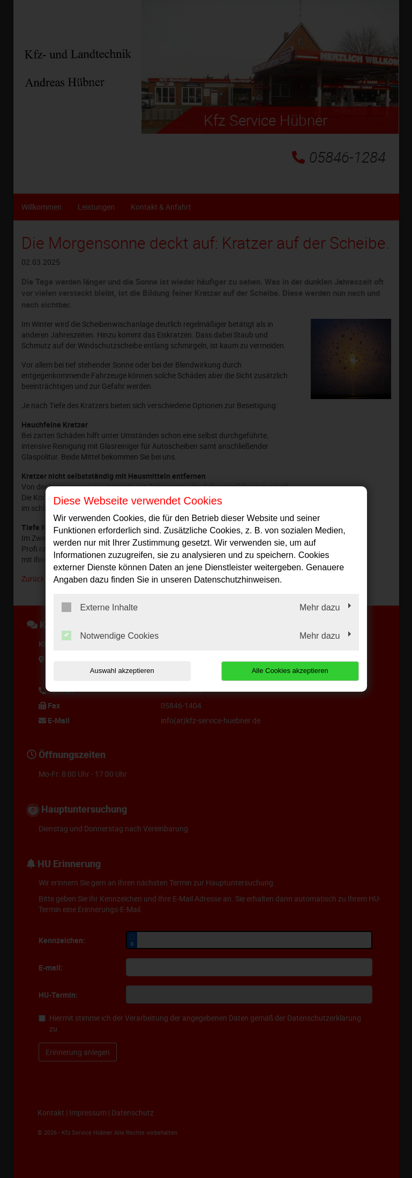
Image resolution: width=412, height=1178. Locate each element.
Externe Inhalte (100, 607)
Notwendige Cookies (110, 635)
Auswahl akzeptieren (122, 671)
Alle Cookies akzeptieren (290, 671)
